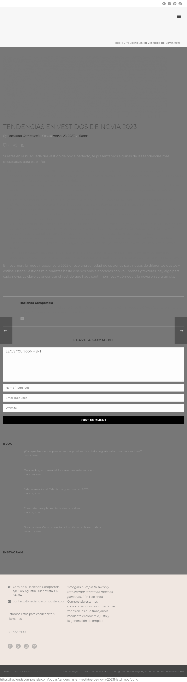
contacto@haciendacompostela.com (39, 601)
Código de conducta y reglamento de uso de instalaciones (148, 671)
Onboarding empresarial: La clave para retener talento (60, 470)
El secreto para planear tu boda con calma (52, 508)
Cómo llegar (71, 671)
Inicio (119, 43)
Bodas (83, 136)
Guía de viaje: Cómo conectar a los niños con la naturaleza (62, 527)
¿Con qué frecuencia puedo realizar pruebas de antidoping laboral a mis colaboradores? (83, 451)
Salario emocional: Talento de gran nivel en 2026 (56, 489)
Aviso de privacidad (96, 671)
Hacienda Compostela (24, 136)
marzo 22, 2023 (64, 136)
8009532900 (17, 632)
